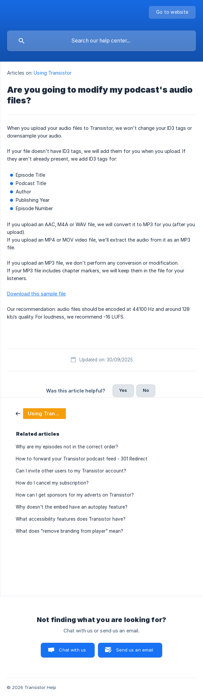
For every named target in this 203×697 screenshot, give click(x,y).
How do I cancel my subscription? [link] (52, 483)
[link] (41, 413)
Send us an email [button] (134, 649)
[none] (172, 12)
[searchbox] (101, 40)
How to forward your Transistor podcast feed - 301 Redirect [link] (81, 458)
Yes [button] (123, 390)
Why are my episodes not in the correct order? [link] (67, 446)
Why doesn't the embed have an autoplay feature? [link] (71, 507)
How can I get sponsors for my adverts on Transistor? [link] (75, 495)
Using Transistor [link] (53, 73)
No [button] (146, 390)
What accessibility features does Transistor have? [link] (70, 519)
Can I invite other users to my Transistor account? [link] (71, 470)
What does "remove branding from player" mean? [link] (69, 531)
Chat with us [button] (72, 649)
